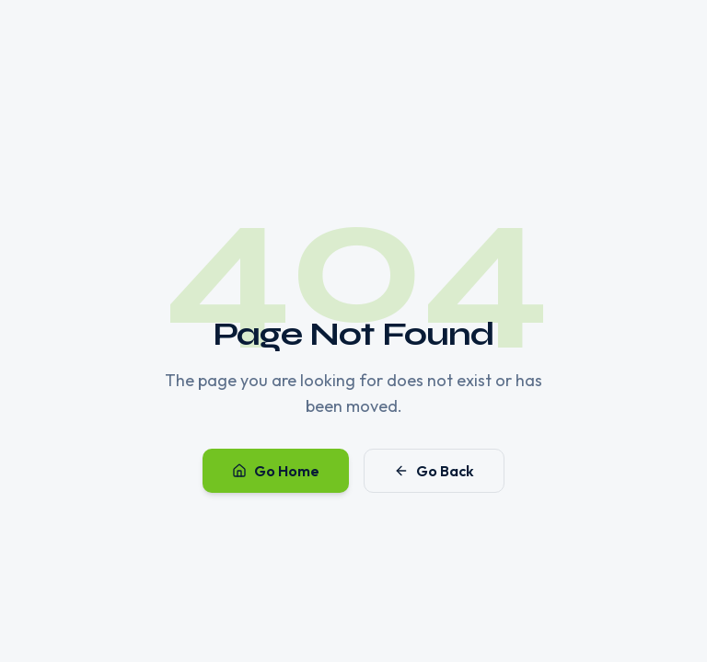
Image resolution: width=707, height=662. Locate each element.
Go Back (434, 471)
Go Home (275, 471)
